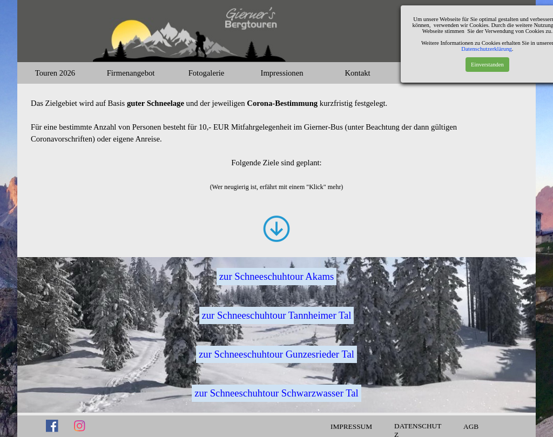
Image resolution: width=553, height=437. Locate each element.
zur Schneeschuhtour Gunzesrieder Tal (276, 354)
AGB (470, 426)
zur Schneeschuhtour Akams (276, 276)
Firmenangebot (131, 73)
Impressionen (282, 73)
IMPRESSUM (351, 426)
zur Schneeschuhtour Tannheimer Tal (277, 315)
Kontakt (357, 73)
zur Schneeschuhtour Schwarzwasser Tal (276, 393)
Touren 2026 (55, 73)
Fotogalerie (206, 73)
